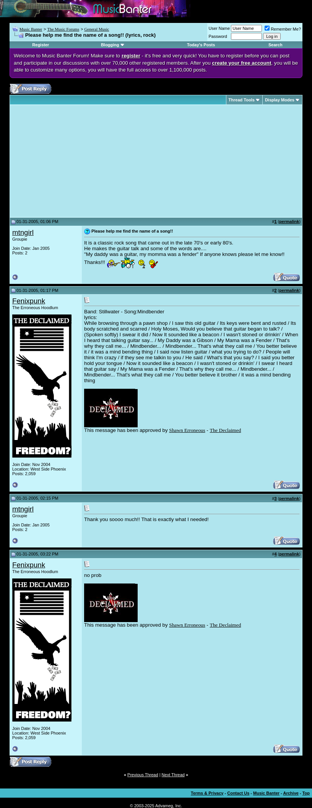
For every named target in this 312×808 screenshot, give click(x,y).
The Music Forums (63, 29)
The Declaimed (225, 430)
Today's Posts (201, 44)
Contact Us (238, 793)
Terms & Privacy (207, 793)
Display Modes (279, 100)
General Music (96, 29)
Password (218, 36)
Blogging (110, 44)
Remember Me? (283, 29)
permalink (289, 221)
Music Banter (31, 29)
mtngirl (23, 232)
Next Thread (173, 774)
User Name (219, 28)
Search (275, 44)
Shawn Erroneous (187, 430)
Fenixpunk (28, 301)
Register (40, 44)
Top (306, 793)
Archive (291, 793)
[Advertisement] (76, 161)
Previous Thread (142, 774)
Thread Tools (242, 100)
